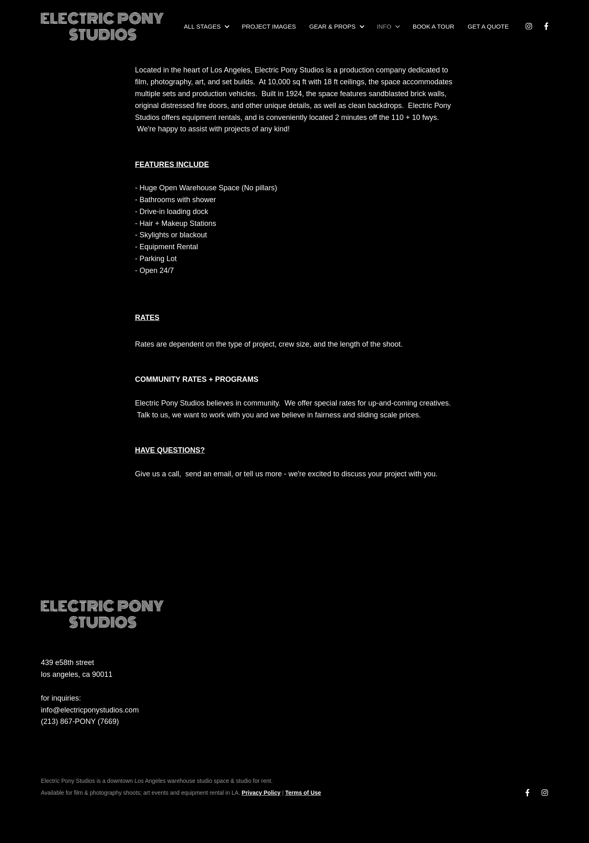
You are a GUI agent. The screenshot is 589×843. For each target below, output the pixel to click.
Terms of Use (303, 792)
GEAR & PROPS (332, 26)
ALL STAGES (202, 26)
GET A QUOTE (488, 26)
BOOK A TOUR (433, 26)
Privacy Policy (261, 792)
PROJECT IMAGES (269, 26)
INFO (384, 26)
